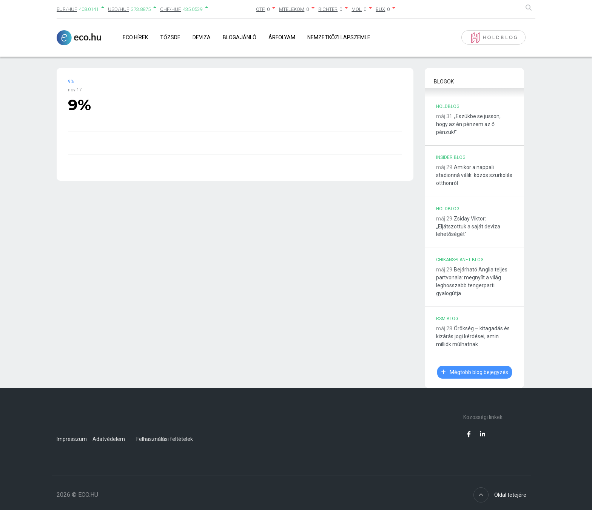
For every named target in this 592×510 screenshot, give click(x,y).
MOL (357, 9)
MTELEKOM (291, 9)
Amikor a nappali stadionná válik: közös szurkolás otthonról (474, 175)
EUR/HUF (67, 9)
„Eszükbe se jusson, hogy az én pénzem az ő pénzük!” (468, 124)
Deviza (202, 37)
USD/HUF (118, 9)
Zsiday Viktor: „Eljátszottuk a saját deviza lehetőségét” (468, 226)
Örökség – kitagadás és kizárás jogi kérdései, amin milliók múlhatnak (473, 336)
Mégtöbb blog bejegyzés (474, 372)
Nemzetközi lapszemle (338, 37)
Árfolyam (281, 37)
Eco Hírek (135, 37)
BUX (380, 9)
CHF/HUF (170, 9)
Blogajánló (239, 37)
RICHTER (328, 9)
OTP (260, 9)
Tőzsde (170, 37)
